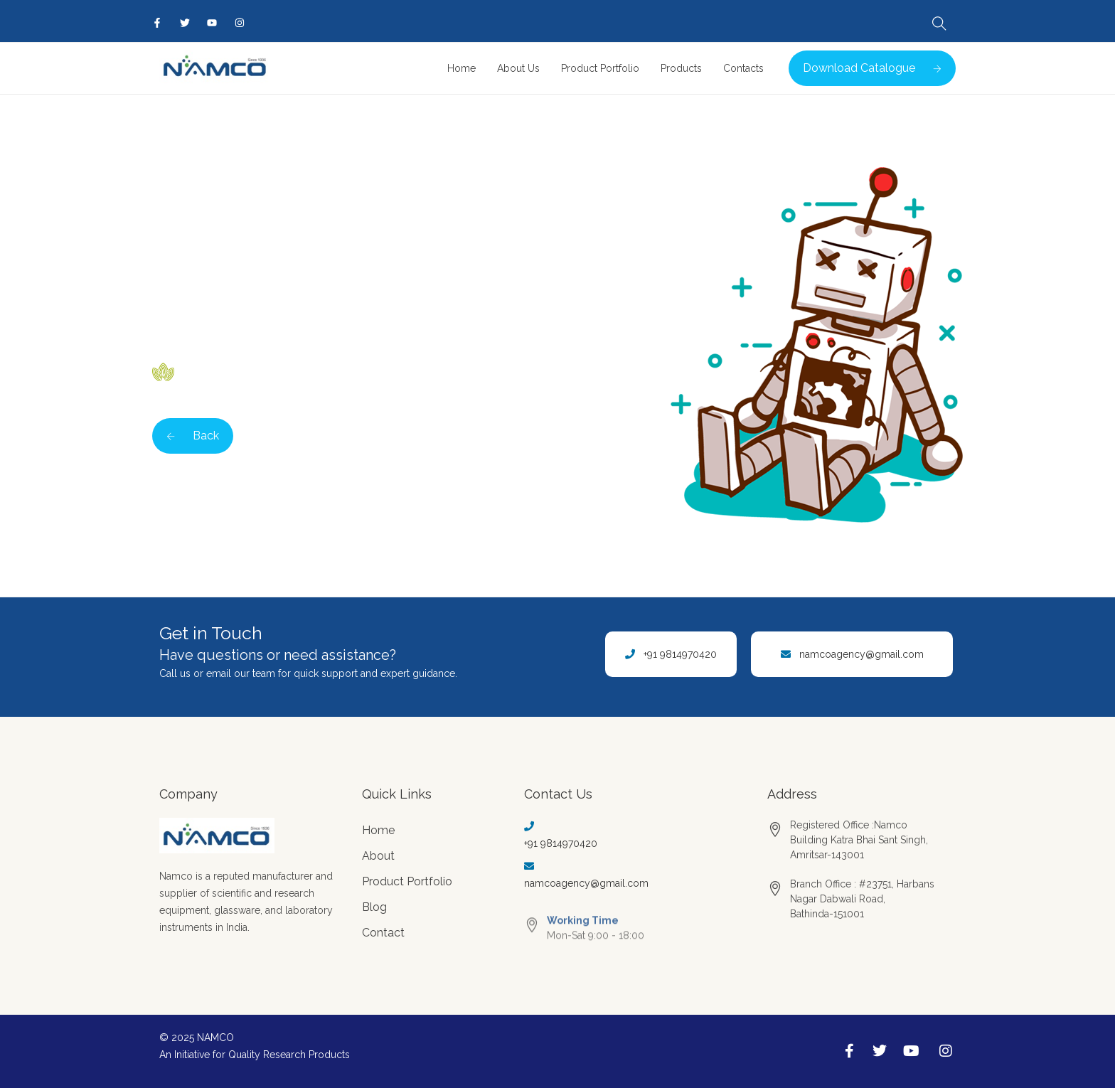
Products (681, 68)
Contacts (743, 68)
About (378, 856)
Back (192, 435)
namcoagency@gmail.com (861, 654)
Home (461, 68)
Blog (374, 907)
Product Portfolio (600, 68)
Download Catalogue (872, 68)
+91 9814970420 (680, 654)
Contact (383, 932)
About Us (518, 68)
